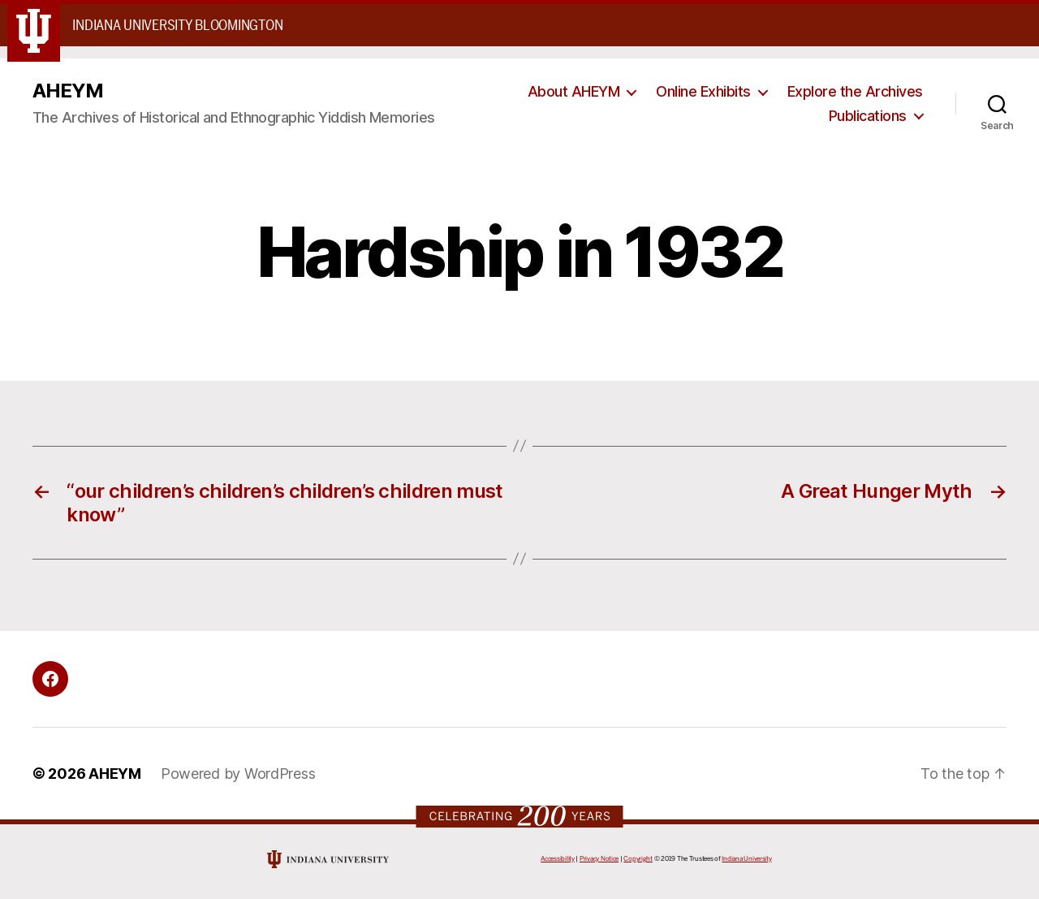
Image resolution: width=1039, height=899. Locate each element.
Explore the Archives (855, 91)
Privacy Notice (599, 858)
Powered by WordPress (238, 773)
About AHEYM (574, 91)
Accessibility (558, 858)
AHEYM (67, 91)
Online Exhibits (703, 91)
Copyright (638, 858)
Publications (868, 115)
